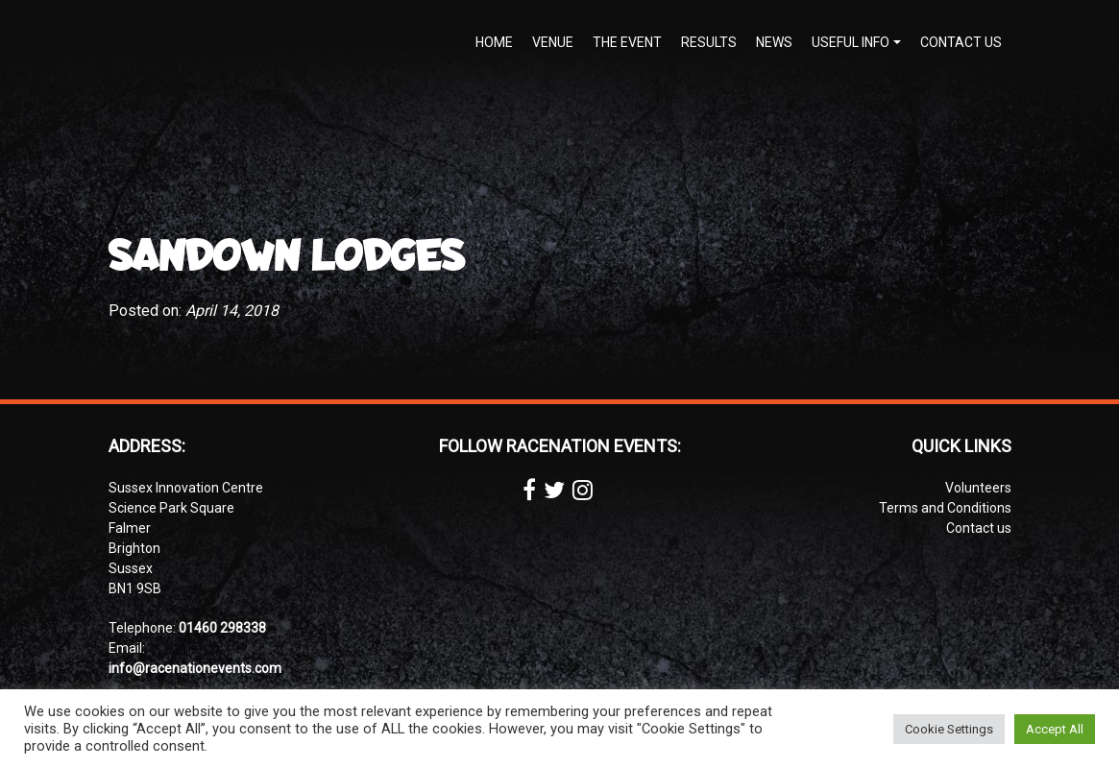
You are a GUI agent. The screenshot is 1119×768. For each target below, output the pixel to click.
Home (494, 42)
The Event (627, 42)
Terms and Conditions (945, 508)
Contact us (961, 42)
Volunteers (978, 487)
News (774, 42)
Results (709, 42)
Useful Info (850, 42)
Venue (552, 42)
